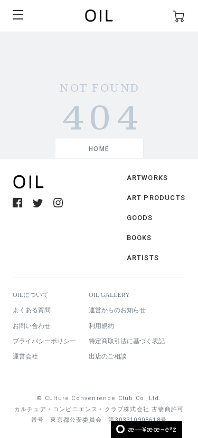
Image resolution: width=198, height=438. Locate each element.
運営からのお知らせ (117, 310)
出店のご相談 (108, 356)
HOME (99, 149)
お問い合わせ (32, 326)
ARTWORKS (147, 178)
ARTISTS (143, 258)
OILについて (31, 294)
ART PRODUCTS (156, 198)
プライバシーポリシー (44, 341)
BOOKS (139, 238)
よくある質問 (32, 310)
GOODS (140, 218)
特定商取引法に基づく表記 (127, 341)
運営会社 (25, 356)
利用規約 (101, 326)
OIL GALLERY (109, 294)
